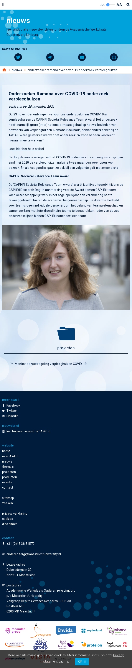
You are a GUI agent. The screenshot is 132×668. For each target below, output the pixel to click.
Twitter (12, 410)
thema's (8, 466)
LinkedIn (12, 416)
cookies (7, 518)
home (6, 451)
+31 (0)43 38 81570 (21, 543)
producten (9, 477)
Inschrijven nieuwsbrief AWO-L (28, 431)
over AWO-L (10, 456)
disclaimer (9, 524)
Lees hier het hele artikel (26, 149)
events (7, 482)
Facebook (13, 405)
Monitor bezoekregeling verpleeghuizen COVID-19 (51, 364)
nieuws (7, 461)
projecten (9, 472)
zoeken (7, 503)
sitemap (8, 498)
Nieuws (17, 70)
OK (80, 661)
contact (7, 487)
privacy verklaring (14, 513)
